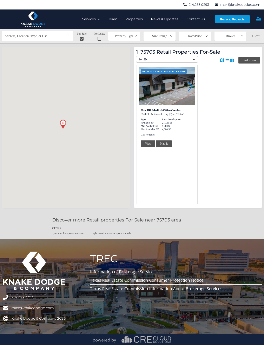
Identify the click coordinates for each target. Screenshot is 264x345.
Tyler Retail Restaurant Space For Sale (112, 233)
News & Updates (164, 19)
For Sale (82, 36)
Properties (134, 19)
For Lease (99, 36)
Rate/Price (195, 36)
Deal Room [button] (249, 60)
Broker (230, 36)
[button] (63, 124)
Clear (255, 36)
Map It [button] (164, 143)
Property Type (124, 36)
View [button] (148, 143)
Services (91, 19)
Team (112, 19)
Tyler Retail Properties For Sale (68, 233)
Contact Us (196, 19)
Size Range (159, 36)
